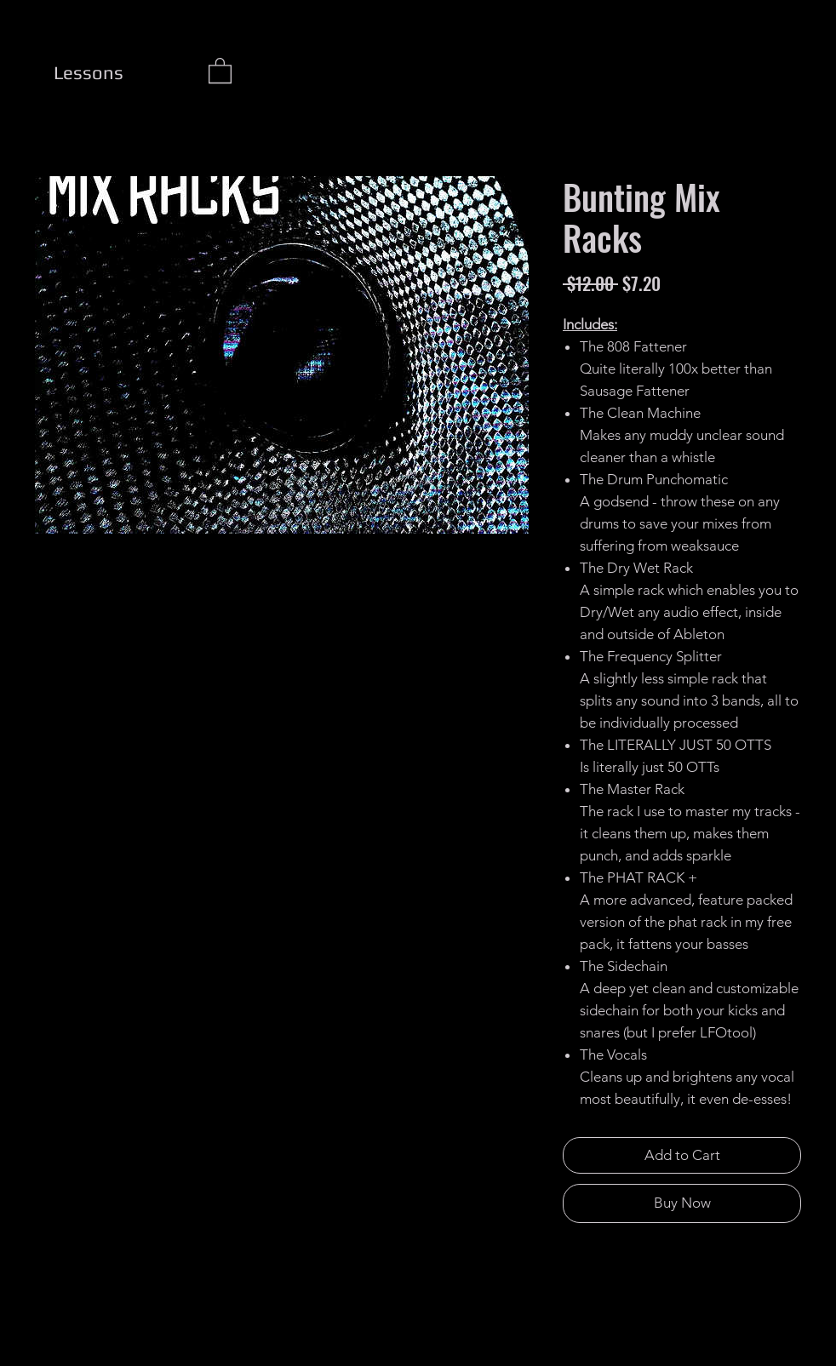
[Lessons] (88, 72)
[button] (220, 69)
